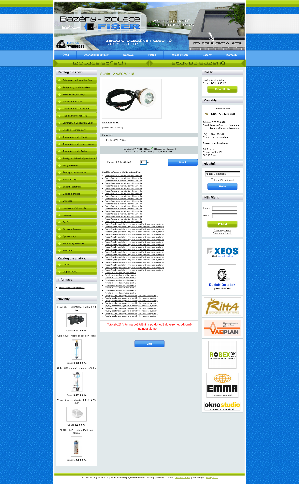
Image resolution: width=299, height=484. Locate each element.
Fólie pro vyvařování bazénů (77, 80)
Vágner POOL (70, 271)
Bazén (66, 222)
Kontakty (231, 54)
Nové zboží (68, 250)
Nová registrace (222, 230)
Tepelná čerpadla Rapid (75, 137)
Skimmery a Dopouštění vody (78, 122)
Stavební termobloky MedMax (71, 287)
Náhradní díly (70, 179)
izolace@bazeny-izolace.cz (225, 128)
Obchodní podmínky (96, 54)
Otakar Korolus (182, 477)
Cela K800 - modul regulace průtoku (76, 368)
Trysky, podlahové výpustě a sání (80, 158)
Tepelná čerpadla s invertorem (78, 144)
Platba (152, 54)
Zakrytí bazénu (70, 165)
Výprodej (67, 201)
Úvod (66, 54)
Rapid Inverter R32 (72, 101)
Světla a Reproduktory (74, 130)
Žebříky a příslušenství (74, 172)
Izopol (66, 264)
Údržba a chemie (71, 193)
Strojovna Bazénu (72, 229)
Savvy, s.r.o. (212, 477)
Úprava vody (69, 236)
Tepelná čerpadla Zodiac (75, 151)
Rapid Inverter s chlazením (76, 108)
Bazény (207, 54)
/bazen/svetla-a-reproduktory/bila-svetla (123, 176)
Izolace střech (179, 54)
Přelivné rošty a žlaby (74, 94)
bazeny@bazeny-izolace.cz (225, 125)
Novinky (67, 215)
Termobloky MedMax (73, 243)
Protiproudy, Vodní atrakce (76, 87)
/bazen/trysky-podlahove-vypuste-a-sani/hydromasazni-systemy (134, 224)
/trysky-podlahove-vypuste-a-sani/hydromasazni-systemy (131, 296)
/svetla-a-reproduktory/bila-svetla (120, 273)
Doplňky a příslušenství (75, 208)
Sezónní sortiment (72, 186)
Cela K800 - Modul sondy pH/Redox (76, 336)
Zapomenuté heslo (222, 233)
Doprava (128, 54)
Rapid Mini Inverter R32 (75, 115)
